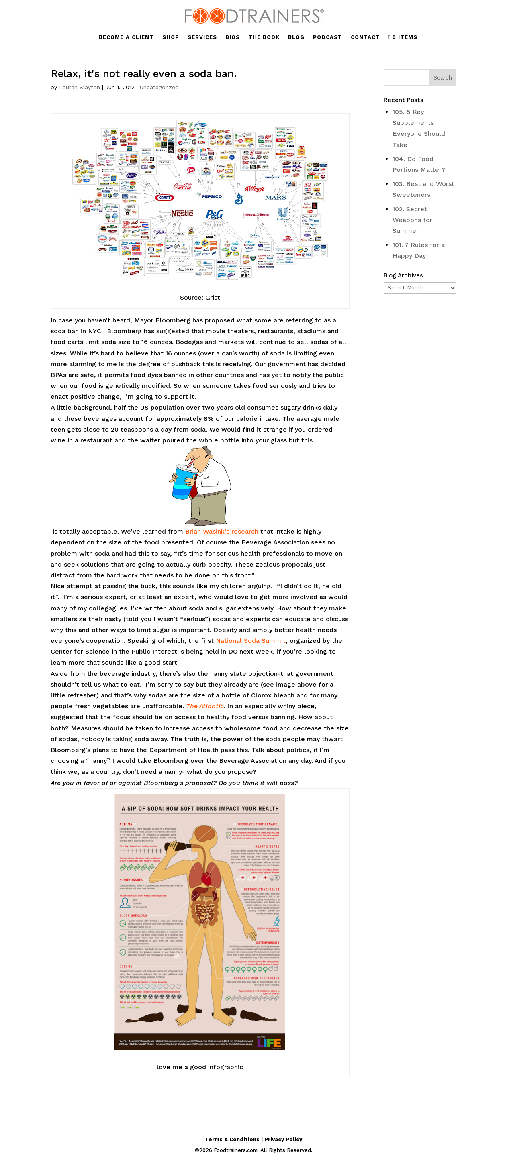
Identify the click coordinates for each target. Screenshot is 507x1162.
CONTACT (365, 37)
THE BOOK (264, 37)
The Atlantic (205, 706)
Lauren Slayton (79, 87)
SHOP (170, 37)
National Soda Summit (251, 640)
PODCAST (327, 37)
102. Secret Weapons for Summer (412, 219)
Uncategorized (159, 87)
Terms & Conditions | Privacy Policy (253, 1139)
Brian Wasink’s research (221, 531)
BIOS (232, 37)
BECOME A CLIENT (126, 37)
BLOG (296, 37)
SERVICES (202, 37)
